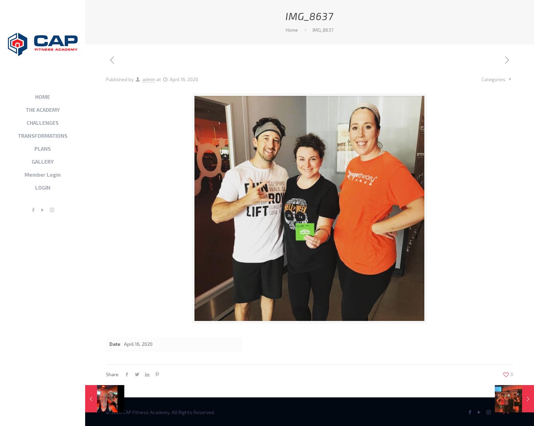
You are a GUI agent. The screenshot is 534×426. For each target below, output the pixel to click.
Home (292, 30)
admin (148, 79)
